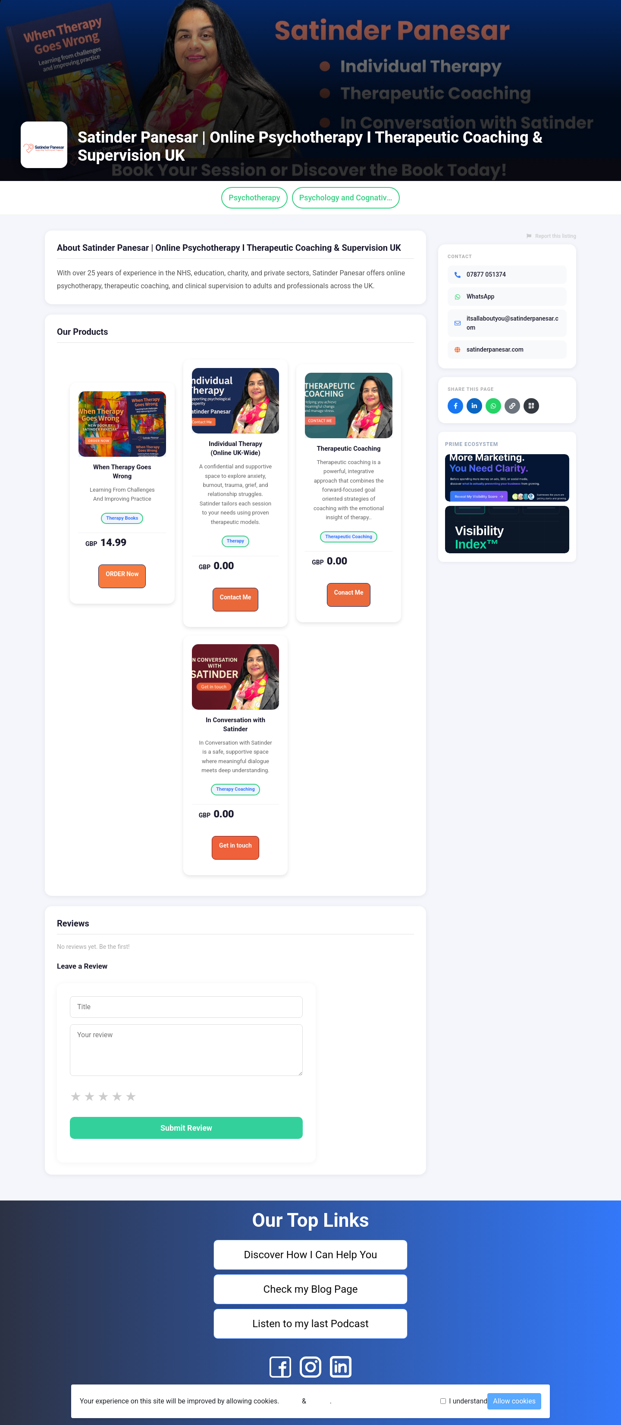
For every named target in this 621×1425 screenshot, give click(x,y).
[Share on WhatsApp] (493, 406)
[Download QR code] (531, 406)
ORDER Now (122, 574)
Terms (290, 1401)
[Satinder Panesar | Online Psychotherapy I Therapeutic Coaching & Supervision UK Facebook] (280, 1367)
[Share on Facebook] (455, 406)
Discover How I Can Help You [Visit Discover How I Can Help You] (310, 1255)
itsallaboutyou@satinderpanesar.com (506, 323)
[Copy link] (512, 406)
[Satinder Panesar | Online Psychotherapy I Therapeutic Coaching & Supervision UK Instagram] (310, 1367)
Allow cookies (514, 1401)
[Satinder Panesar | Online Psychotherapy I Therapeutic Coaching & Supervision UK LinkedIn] (340, 1367)
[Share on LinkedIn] (474, 406)
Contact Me (235, 597)
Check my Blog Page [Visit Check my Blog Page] (310, 1289)
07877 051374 (480, 274)
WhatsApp (474, 296)
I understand (468, 1401)
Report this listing (551, 236)
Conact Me (349, 592)
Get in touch (235, 845)
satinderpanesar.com (489, 349)
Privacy (319, 1401)
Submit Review (186, 1127)
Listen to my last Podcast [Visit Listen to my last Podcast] (310, 1324)
